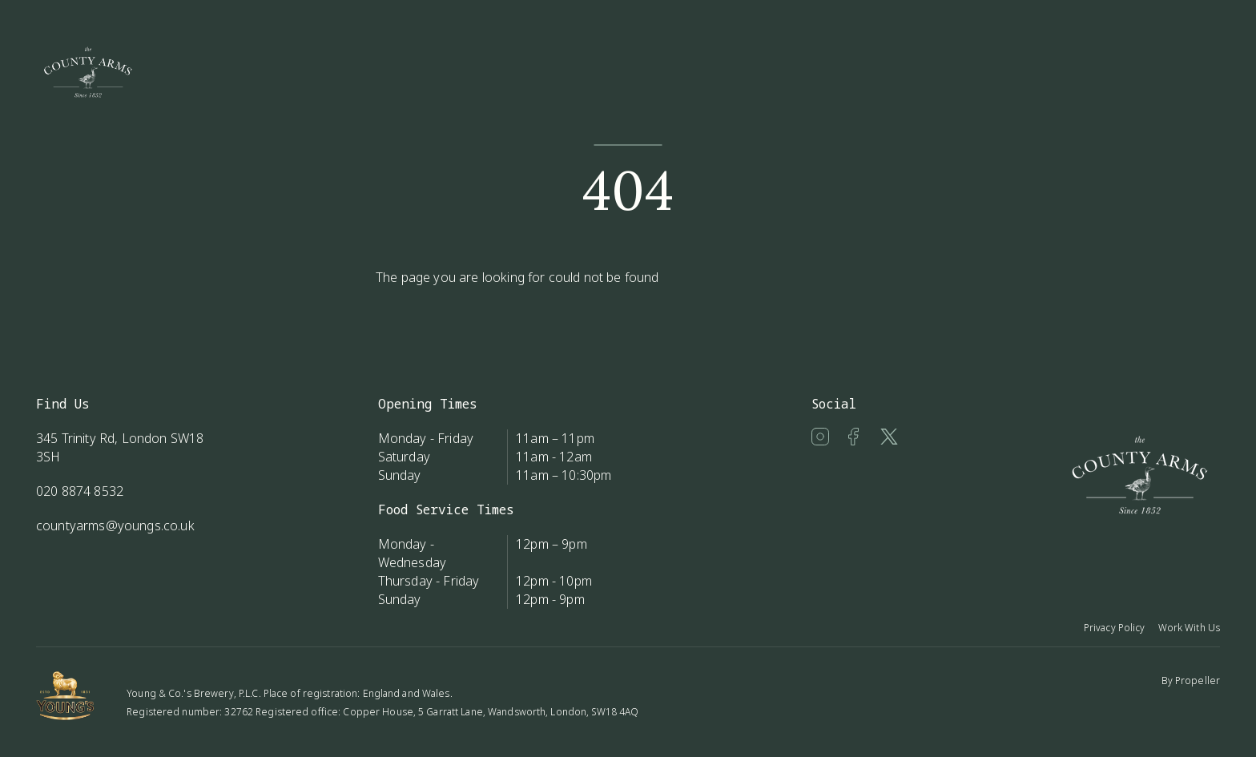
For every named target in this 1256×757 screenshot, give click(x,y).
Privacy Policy (1114, 627)
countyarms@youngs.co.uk (115, 525)
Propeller (1197, 680)
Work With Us (1189, 627)
